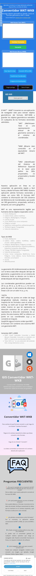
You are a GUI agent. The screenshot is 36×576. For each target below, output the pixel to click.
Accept (18, 566)
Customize (11, 570)
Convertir (18, 47)
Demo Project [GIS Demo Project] (25, 87)
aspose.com (18, 17)
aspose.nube (26, 17)
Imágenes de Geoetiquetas (18, 81)
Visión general (18, 98)
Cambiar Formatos (18, 42)
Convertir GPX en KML (25, 71)
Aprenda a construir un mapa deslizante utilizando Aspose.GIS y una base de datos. (18, 6)
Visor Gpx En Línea (9, 71)
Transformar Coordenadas (18, 76)
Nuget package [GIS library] (10, 87)
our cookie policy (11, 563)
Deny (25, 570)
